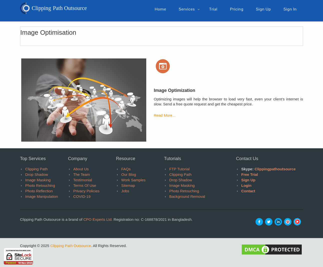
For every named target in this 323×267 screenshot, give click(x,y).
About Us (81, 169)
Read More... (165, 115)
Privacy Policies (86, 191)
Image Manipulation (41, 196)
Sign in (290, 9)
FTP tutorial (179, 169)
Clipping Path (36, 169)
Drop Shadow (36, 174)
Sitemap (128, 185)
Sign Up (248, 180)
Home (160, 9)
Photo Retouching (40, 185)
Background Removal (187, 196)
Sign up (263, 9)
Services (187, 9)
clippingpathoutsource (275, 169)
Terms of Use (84, 185)
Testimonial (82, 180)
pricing (237, 9)
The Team (81, 174)
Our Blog (128, 174)
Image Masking (38, 180)
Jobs (125, 191)
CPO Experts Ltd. (97, 219)
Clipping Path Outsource (70, 246)
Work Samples (133, 180)
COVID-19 (81, 196)
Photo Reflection (39, 191)
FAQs (126, 169)
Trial (213, 9)
